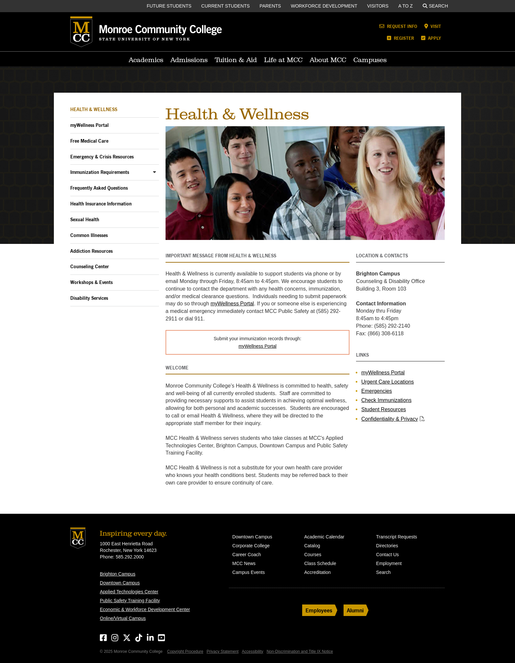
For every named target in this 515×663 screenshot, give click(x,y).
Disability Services (89, 298)
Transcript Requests (396, 536)
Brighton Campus (117, 574)
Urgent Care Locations (387, 382)
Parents (270, 6)
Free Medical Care (89, 141)
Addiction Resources (91, 251)
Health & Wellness (93, 109)
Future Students (169, 6)
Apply (431, 38)
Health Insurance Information (101, 204)
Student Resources (383, 409)
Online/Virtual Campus (123, 618)
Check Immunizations (386, 400)
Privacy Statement (222, 651)
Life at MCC (283, 60)
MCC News (244, 563)
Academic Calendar (324, 536)
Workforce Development (324, 6)
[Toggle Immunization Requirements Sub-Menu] (154, 172)
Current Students (225, 6)
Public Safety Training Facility (130, 600)
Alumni (355, 610)
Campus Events (248, 572)
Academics (146, 60)
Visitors (378, 6)
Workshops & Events (91, 282)
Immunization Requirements (99, 172)
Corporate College (251, 545)
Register (400, 38)
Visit (432, 26)
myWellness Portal (89, 125)
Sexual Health (84, 219)
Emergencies (376, 391)
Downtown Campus (120, 582)
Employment (389, 563)
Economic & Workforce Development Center (145, 609)
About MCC (328, 60)
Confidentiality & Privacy (389, 419)
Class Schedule (320, 563)
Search (435, 6)
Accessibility (252, 651)
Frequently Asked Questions (99, 188)
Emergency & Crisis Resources (102, 157)
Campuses (370, 60)
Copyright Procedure (185, 651)
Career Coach (246, 554)
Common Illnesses (89, 235)
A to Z (405, 6)
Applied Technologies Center (129, 591)
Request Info (398, 26)
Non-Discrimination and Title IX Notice (300, 651)
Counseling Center (89, 266)
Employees (318, 610)
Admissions (189, 60)
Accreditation (317, 572)
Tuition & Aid (236, 60)
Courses (312, 554)
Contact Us (387, 554)
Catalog (312, 545)
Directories (387, 545)
